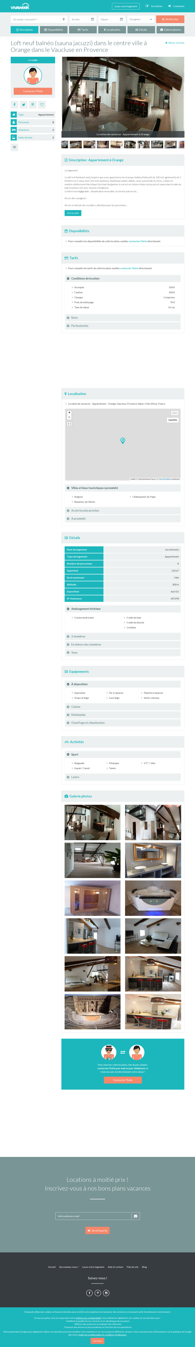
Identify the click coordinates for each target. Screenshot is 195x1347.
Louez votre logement (125, 6)
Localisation (112, 29)
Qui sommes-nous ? (69, 1267)
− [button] (69, 417)
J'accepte (97, 1341)
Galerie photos (170, 29)
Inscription (154, 5)
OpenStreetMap (165, 479)
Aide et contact (115, 1267)
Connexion (176, 5)
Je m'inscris (97, 1230)
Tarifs (83, 29)
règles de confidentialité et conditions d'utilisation (102, 1334)
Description (24, 29)
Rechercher (170, 19)
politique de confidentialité (88, 1318)
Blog (144, 1267)
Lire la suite (73, 212)
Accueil (52, 1267)
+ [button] (69, 413)
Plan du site (132, 1267)
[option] (130, 144)
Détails (141, 29)
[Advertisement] (122, 360)
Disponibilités (53, 29)
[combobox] (141, 19)
